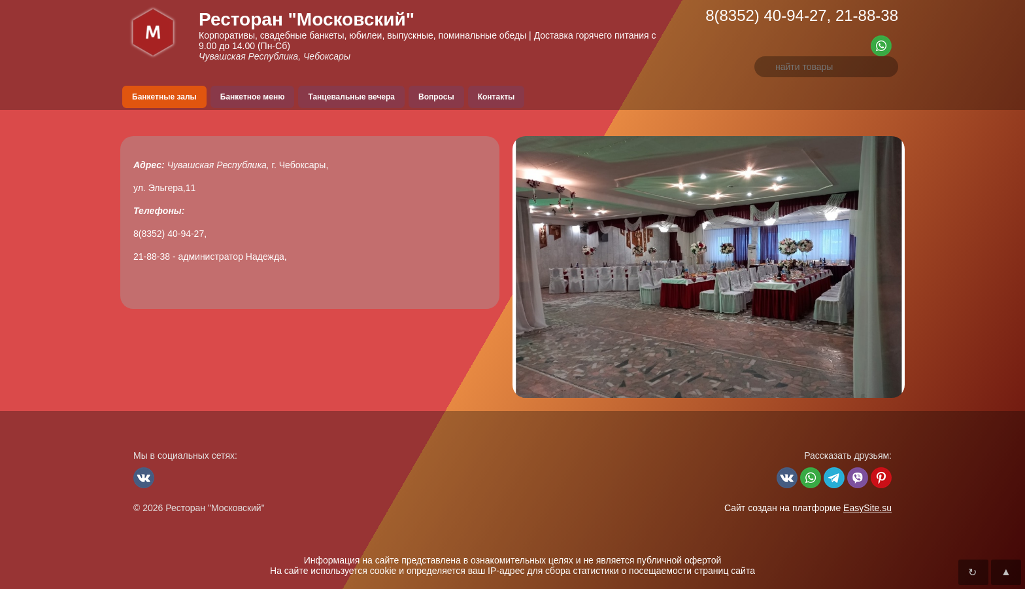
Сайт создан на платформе (808, 508)
